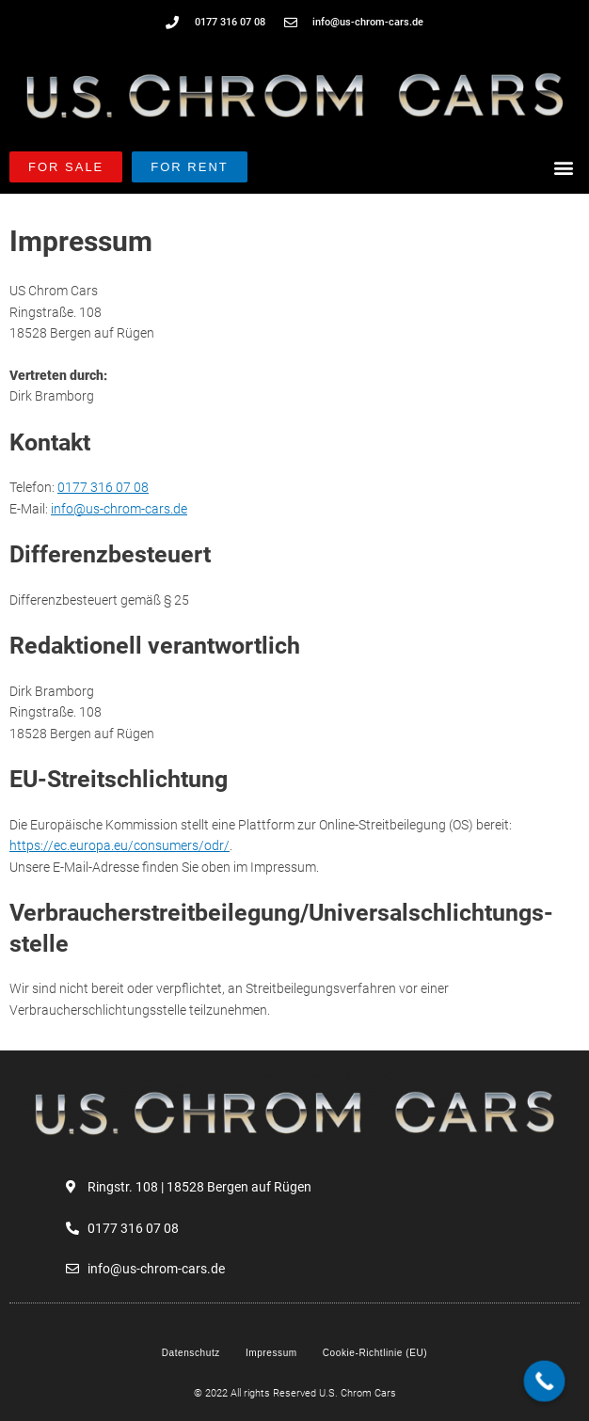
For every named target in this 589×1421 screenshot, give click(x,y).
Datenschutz (191, 1353)
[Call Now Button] (544, 1381)
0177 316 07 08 (103, 487)
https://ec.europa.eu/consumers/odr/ (119, 845)
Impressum (271, 1353)
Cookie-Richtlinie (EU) (375, 1353)
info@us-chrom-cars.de (119, 508)
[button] (564, 166)
